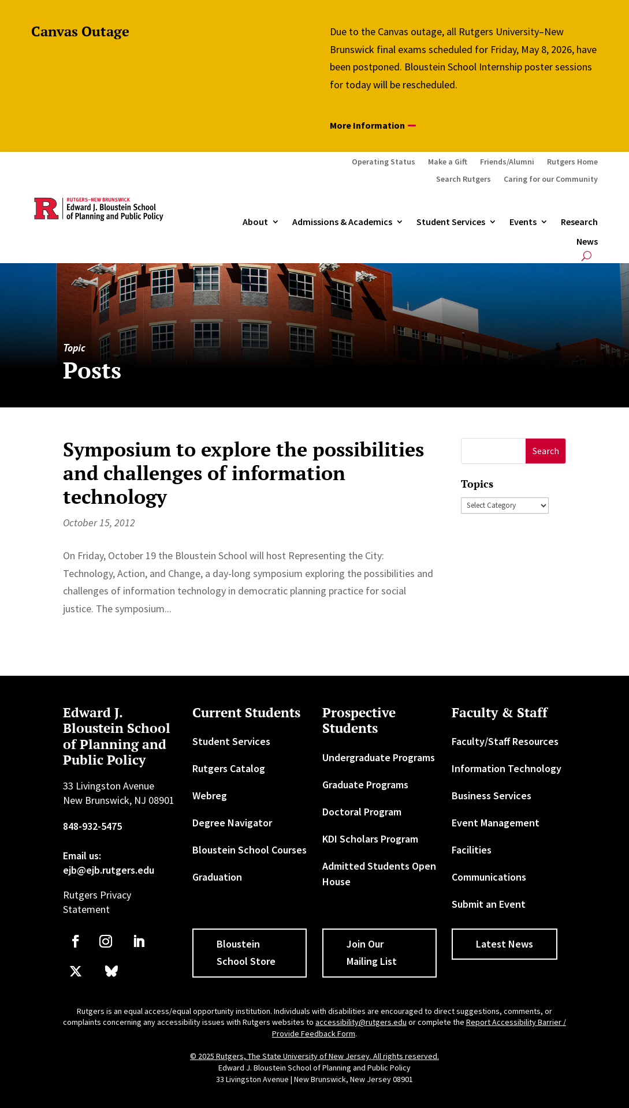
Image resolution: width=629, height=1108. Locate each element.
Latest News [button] (504, 943)
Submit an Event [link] (489, 904)
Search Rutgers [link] (463, 179)
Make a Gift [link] (447, 162)
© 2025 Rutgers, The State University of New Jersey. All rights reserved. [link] (314, 1056)
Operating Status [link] (383, 162)
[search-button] (586, 256)
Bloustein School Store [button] (246, 952)
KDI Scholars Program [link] (370, 838)
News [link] (587, 242)
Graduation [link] (217, 877)
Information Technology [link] (506, 768)
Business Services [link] (491, 795)
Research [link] (579, 222)
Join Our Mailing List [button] (372, 952)
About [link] (255, 222)
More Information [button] (367, 125)
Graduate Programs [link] (365, 784)
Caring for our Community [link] (551, 179)
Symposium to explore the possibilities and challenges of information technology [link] (243, 473)
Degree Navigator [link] (232, 822)
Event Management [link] (495, 822)
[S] (493, 451)
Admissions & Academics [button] (342, 222)
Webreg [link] (209, 795)
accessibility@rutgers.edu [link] (361, 1022)
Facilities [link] (472, 849)
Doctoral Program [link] (361, 811)
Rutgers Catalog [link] (228, 768)
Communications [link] (489, 877)
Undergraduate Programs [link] (378, 757)
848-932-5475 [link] (92, 826)
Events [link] (523, 222)
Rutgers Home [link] (572, 162)
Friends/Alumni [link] (507, 162)
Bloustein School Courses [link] (249, 849)
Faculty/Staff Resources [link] (505, 741)
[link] (75, 941)
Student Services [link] (450, 222)
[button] (545, 451)
